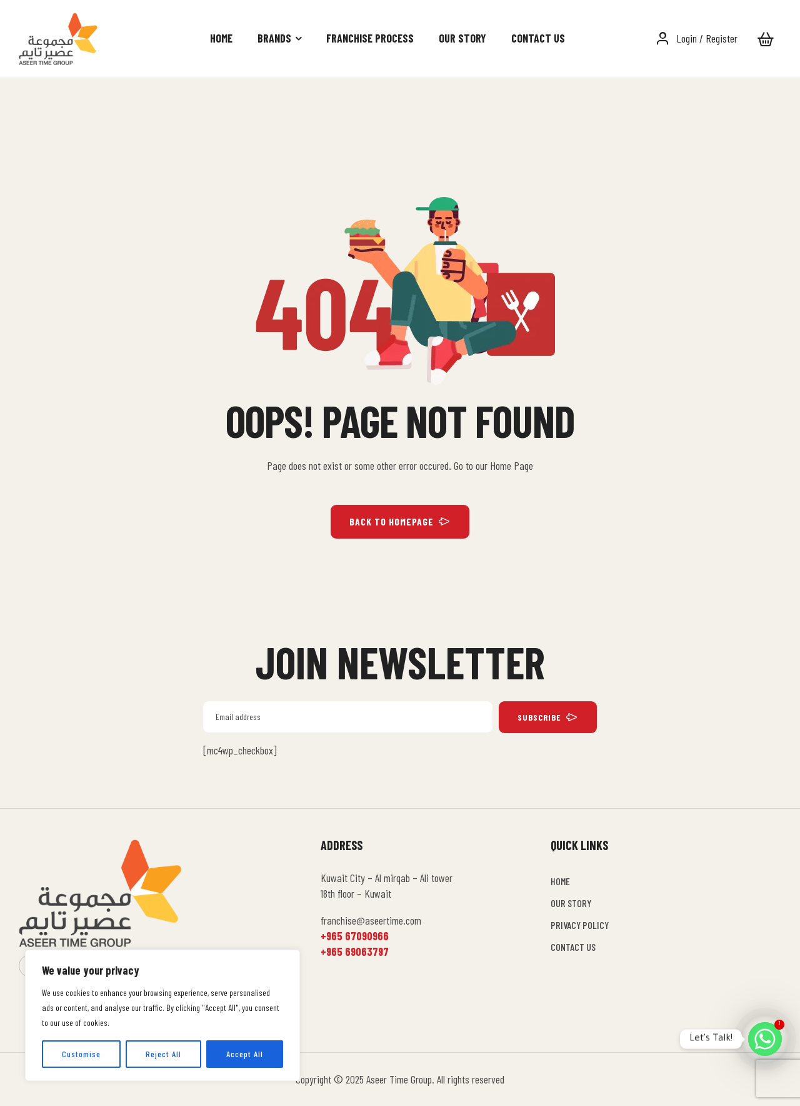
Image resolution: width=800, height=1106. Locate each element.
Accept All (244, 1053)
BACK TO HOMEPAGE (400, 521)
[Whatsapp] (765, 1039)
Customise (81, 1053)
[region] (162, 1015)
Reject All (163, 1053)
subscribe (548, 717)
